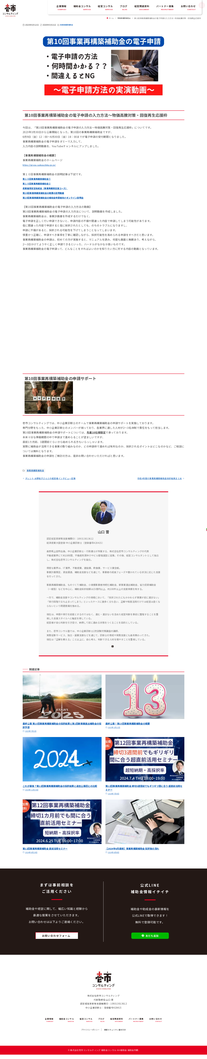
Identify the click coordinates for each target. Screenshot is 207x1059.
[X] (98, 647)
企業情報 (61, 7)
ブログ (123, 7)
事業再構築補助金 (68, 25)
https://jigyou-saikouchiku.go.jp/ (44, 165)
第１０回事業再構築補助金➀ (40, 179)
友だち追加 (150, 937)
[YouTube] (106, 647)
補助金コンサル (82, 7)
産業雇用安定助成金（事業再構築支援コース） (50, 188)
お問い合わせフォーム (56, 937)
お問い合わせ (188, 7)
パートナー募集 (165, 7)
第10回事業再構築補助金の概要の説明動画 (48, 193)
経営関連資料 (141, 7)
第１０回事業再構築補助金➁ (40, 183)
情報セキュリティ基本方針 (118, 1033)
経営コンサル (105, 7)
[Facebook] (89, 647)
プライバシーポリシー (87, 1033)
